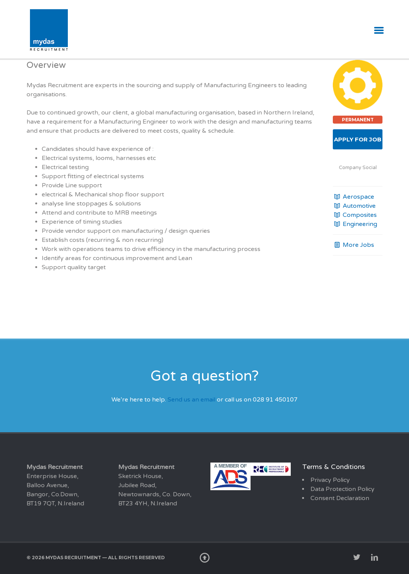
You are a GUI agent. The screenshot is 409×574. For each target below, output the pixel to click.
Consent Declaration (339, 498)
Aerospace (353, 197)
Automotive (354, 206)
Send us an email (191, 399)
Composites (355, 215)
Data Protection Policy (342, 489)
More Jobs (353, 245)
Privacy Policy (330, 480)
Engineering (355, 224)
